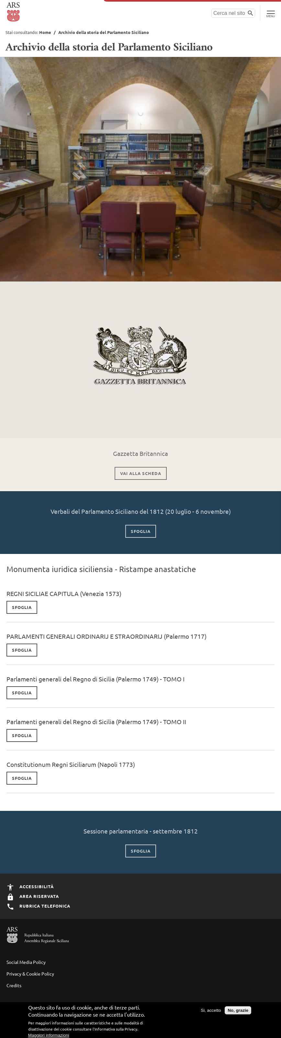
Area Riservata (32, 896)
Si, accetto (211, 1011)
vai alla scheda (140, 473)
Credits (13, 985)
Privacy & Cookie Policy (30, 974)
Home (45, 32)
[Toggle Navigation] (270, 13)
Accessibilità (30, 886)
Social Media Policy (26, 962)
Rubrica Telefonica (38, 906)
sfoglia (141, 531)
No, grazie (238, 1011)
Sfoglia (22, 607)
